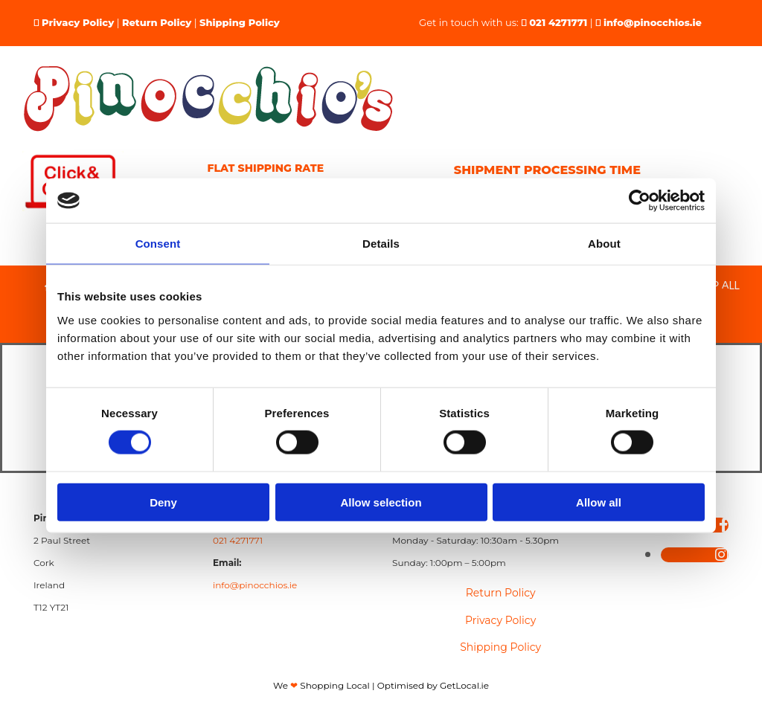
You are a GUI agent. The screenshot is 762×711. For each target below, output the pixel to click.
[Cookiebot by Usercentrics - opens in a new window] (639, 201)
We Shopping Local (321, 685)
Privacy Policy (78, 22)
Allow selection (380, 501)
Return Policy (156, 22)
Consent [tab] (158, 243)
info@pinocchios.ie (652, 22)
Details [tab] (381, 243)
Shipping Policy (239, 22)
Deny (163, 501)
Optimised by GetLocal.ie (433, 685)
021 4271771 (558, 22)
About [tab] (604, 243)
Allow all (598, 501)
